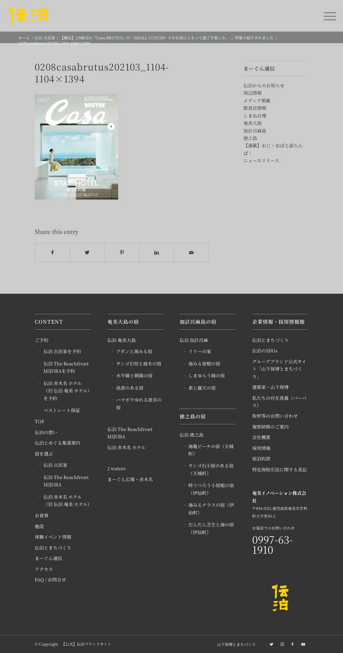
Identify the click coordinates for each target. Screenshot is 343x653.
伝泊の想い (46, 432)
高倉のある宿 (129, 387)
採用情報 (261, 448)
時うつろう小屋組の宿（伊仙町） (211, 489)
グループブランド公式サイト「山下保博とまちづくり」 (279, 369)
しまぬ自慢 (254, 115)
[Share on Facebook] (52, 252)
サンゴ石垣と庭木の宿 (138, 363)
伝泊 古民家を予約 (62, 351)
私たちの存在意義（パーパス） (279, 402)
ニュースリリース (261, 160)
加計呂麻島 (254, 130)
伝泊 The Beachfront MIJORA (66, 481)
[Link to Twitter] (271, 644)
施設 (39, 526)
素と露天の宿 (202, 387)
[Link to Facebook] (292, 644)
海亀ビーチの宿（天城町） (211, 450)
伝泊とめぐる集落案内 (57, 442)
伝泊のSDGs (264, 350)
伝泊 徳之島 (191, 434)
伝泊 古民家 (55, 465)
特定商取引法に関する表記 (279, 469)
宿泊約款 (261, 458)
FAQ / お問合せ (50, 579)
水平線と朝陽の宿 (134, 375)
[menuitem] (235, 644)
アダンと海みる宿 (134, 351)
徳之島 (250, 138)
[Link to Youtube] (303, 644)
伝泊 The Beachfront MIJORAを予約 (66, 367)
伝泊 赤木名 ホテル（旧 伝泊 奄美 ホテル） (67, 500)
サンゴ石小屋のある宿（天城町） (211, 469)
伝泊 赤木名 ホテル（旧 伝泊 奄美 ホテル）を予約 (66, 391)
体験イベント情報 (53, 536)
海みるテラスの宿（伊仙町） (211, 508)
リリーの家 (199, 351)
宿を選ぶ (44, 453)
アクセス (44, 569)
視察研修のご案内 (270, 426)
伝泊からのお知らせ (263, 85)
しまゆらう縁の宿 (206, 375)
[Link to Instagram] (282, 644)
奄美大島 (252, 123)
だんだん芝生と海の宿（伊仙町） (211, 528)
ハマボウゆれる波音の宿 (139, 403)
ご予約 (41, 340)
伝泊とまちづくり (53, 547)
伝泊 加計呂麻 (194, 340)
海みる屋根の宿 (204, 363)
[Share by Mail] (191, 252)
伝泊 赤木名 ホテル (126, 447)
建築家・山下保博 (270, 387)
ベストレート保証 (61, 410)
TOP (39, 421)
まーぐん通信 (48, 558)
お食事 (41, 515)
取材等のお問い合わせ (275, 415)
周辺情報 (252, 92)
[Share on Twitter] (87, 252)
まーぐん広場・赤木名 (130, 479)
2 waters (116, 468)
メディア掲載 (256, 100)
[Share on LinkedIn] (156, 252)
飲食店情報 (254, 108)
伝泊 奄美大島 (121, 340)
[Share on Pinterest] (122, 252)
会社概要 (261, 437)
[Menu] (326, 16)
